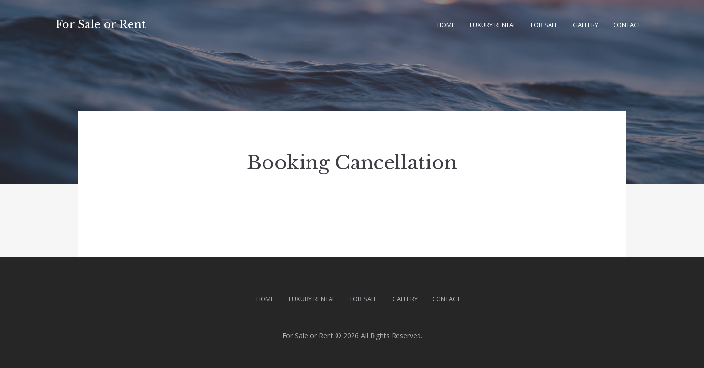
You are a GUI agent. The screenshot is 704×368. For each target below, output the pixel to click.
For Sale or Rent (101, 24)
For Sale (544, 24)
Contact (627, 24)
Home (446, 24)
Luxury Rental (493, 24)
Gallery (585, 24)
